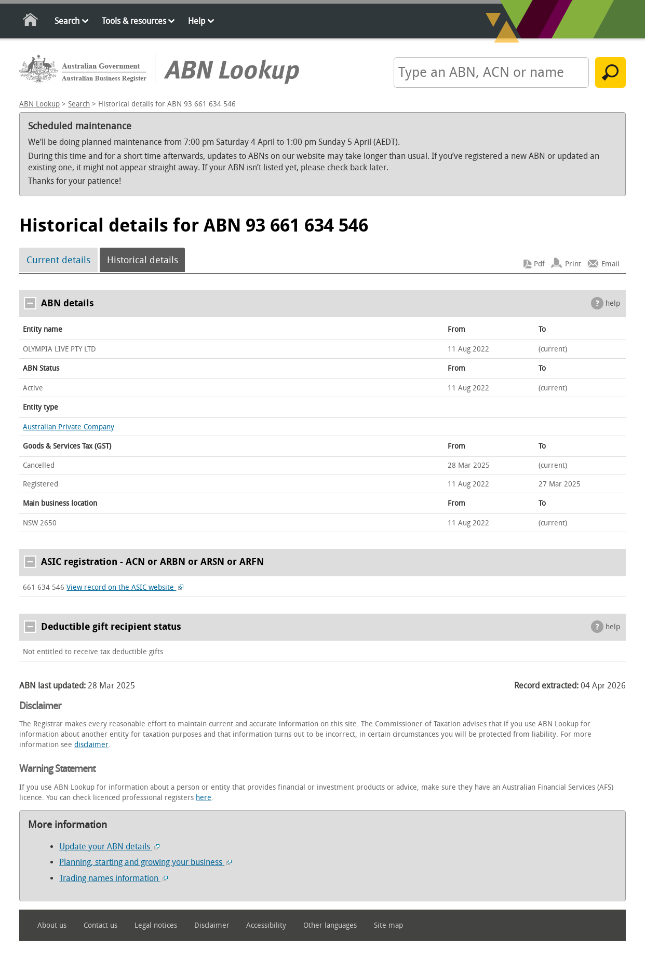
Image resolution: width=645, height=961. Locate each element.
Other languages (330, 925)
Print (573, 264)
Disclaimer (212, 925)
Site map (388, 925)
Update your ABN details (109, 846)
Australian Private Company (68, 427)
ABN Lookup (39, 104)
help (613, 303)
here (203, 797)
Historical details (142, 260)
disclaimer (91, 744)
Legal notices (156, 925)
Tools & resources (134, 21)
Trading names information (113, 878)
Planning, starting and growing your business (145, 862)
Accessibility (266, 925)
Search (67, 21)
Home (31, 21)
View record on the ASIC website (124, 587)
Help (196, 21)
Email (610, 264)
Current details (58, 260)
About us (51, 925)
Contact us (100, 925)
